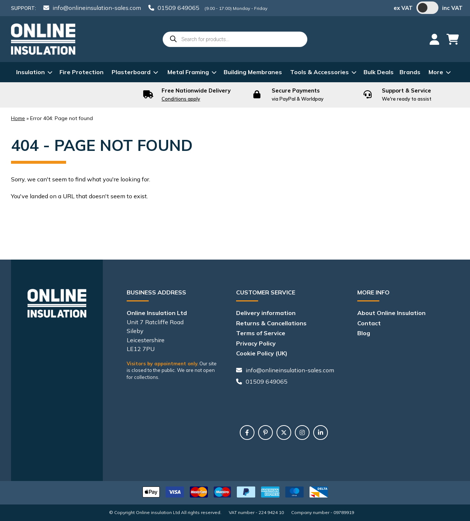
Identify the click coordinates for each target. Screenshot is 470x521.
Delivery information (266, 312)
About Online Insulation (391, 312)
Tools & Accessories (319, 72)
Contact (369, 323)
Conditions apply (181, 99)
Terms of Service (260, 333)
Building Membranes (253, 72)
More (436, 72)
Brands (410, 72)
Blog (363, 333)
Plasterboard (131, 72)
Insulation (30, 72)
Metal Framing (188, 72)
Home (18, 118)
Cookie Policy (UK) (262, 353)
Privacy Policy (256, 343)
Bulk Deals (379, 72)
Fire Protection (81, 72)
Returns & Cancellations (271, 323)
